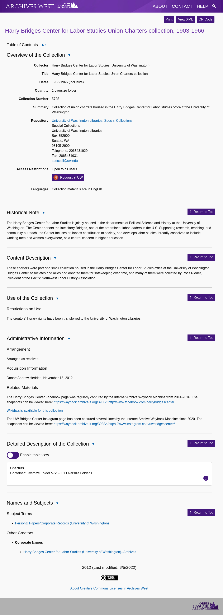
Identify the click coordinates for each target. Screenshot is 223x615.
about (160, 6)
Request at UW (71, 177)
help (202, 6)
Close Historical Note (43, 213)
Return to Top (201, 211)
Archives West (30, 6)
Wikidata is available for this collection (35, 410)
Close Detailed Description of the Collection (93, 444)
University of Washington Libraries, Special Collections (92, 120)
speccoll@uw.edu (65, 161)
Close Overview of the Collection (69, 55)
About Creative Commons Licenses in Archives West (109, 588)
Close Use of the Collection (57, 299)
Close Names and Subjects (57, 503)
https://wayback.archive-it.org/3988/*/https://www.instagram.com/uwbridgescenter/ (114, 424)
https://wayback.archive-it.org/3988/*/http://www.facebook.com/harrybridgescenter (114, 402)
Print (169, 19)
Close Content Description (54, 258)
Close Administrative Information (68, 339)
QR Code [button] (206, 19)
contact (182, 6)
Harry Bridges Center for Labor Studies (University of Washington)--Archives (79, 552)
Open (45, 45)
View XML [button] (185, 19)
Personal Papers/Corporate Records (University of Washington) (62, 523)
